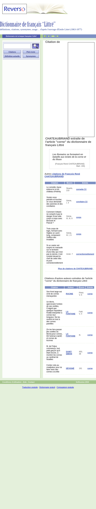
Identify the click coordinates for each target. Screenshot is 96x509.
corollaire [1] (81, 202)
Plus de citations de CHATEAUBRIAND (75, 269)
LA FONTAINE (70, 313)
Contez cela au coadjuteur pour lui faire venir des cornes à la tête (54, 368)
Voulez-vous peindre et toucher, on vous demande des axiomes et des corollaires (54, 201)
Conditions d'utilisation (11, 382)
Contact (31, 382)
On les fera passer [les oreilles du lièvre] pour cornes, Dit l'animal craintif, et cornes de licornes (54, 335)
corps (78, 217)
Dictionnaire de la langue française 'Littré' (21, 36)
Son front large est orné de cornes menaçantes (54, 294)
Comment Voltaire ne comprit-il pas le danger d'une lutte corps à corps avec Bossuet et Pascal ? (54, 217)
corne (90, 294)
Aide (25, 382)
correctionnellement (85, 254)
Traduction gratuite (30, 387)
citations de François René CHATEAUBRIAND (62, 175)
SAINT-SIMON (69, 353)
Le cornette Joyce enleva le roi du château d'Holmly (53, 189)
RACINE (69, 294)
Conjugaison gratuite (65, 387)
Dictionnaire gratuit (47, 387)
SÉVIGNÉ (70, 368)
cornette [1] (81, 189)
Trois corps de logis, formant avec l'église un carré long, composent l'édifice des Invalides (54, 234)
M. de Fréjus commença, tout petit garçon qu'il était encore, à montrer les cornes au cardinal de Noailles (54, 352)
